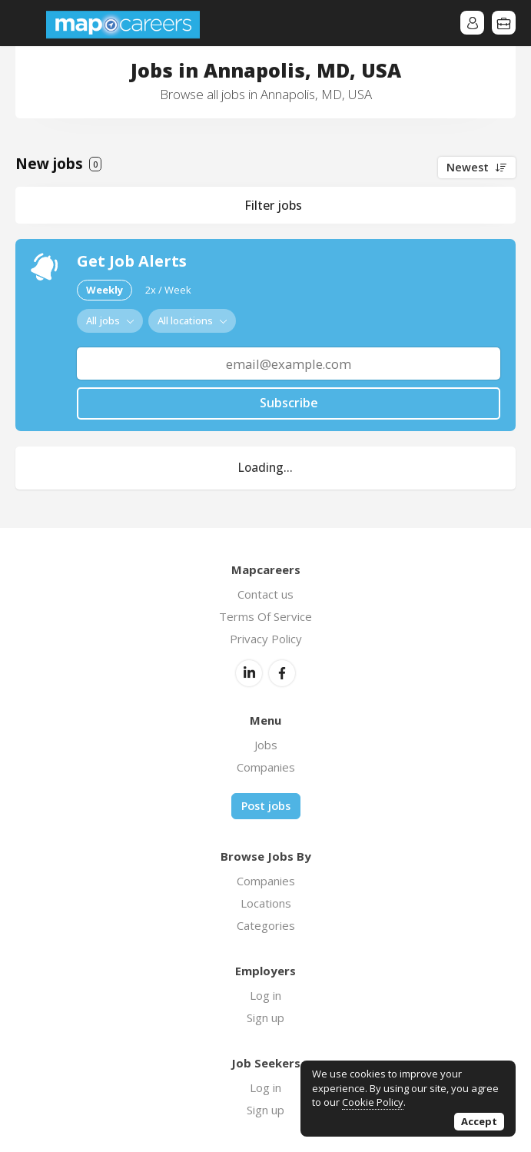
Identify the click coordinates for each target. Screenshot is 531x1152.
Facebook (282, 673)
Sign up (265, 1017)
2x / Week (168, 290)
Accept (479, 1121)
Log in (265, 995)
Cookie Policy (372, 1102)
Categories (266, 925)
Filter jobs (273, 205)
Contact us (265, 594)
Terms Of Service (265, 616)
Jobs (265, 744)
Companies (266, 767)
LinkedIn (249, 673)
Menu (26, 23)
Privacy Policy (266, 638)
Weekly (104, 290)
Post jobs (265, 805)
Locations (266, 903)
